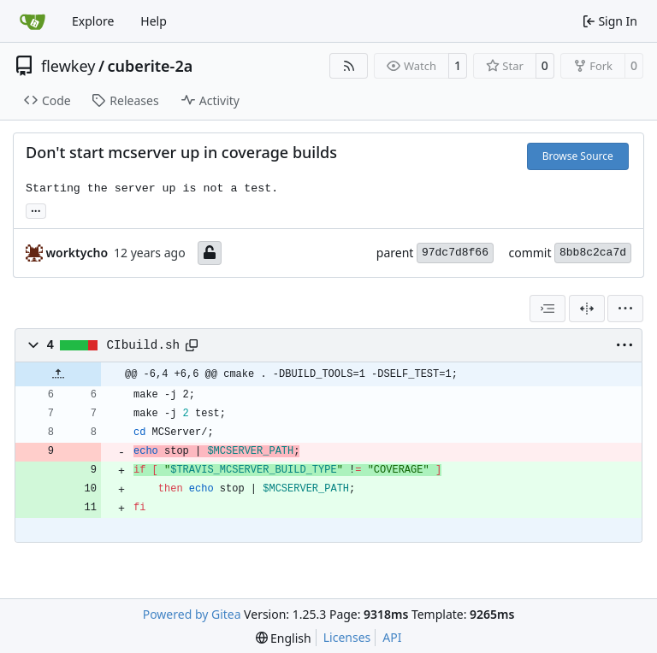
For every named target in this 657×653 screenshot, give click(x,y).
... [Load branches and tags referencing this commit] (36, 209)
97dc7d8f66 (455, 252)
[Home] (32, 21)
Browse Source (577, 156)
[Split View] (587, 308)
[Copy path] (192, 345)
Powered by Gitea (192, 614)
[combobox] (547, 308)
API (391, 637)
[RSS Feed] (349, 66)
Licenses (347, 637)
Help (153, 21)
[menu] (625, 308)
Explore (93, 21)
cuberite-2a (150, 65)
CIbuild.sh (144, 345)
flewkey (68, 65)
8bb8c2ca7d (592, 252)
